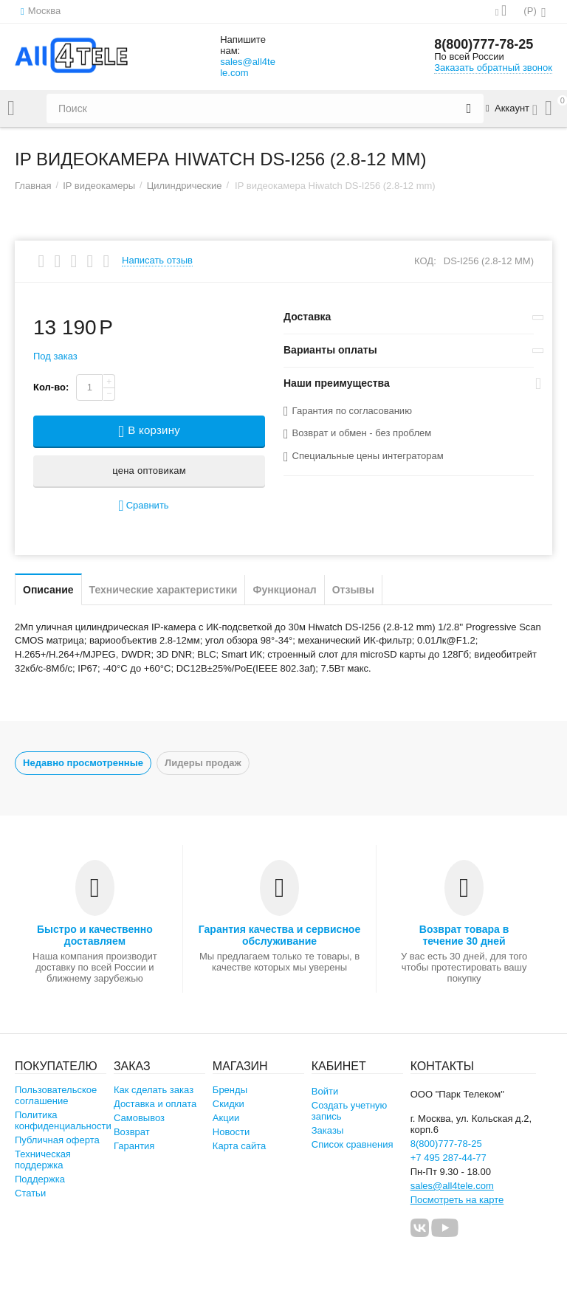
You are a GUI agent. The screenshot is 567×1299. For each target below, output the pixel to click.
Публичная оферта (57, 1139)
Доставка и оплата (155, 1103)
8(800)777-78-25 (483, 44)
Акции (226, 1117)
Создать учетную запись (350, 1111)
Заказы (328, 1130)
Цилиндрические (184, 185)
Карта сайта (240, 1145)
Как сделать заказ (153, 1089)
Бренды (230, 1089)
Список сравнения (353, 1144)
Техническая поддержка (43, 1159)
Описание (48, 590)
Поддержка (40, 1179)
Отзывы (353, 590)
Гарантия (134, 1145)
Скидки (228, 1103)
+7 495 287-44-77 (448, 1157)
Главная (33, 185)
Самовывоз (139, 1117)
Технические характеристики (163, 590)
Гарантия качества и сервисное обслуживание (279, 935)
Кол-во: (51, 387)
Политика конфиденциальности (63, 1120)
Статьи (30, 1193)
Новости (231, 1131)
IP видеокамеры (99, 185)
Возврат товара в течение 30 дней (464, 935)
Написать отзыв (157, 260)
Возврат (132, 1131)
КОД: (425, 260)
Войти (325, 1091)
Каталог (11, 108)
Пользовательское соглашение (56, 1095)
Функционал (284, 590)
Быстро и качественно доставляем (95, 935)
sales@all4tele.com (247, 67)
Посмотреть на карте (457, 1199)
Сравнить (143, 506)
